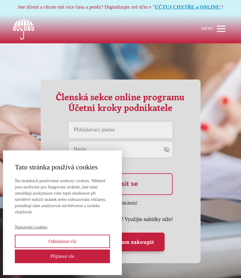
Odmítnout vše (62, 241)
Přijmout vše (62, 256)
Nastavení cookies (31, 227)
